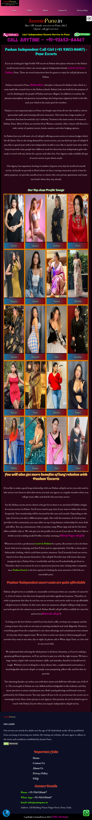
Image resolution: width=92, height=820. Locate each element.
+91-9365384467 (37, 792)
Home (14, 10)
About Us (38, 768)
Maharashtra (37, 85)
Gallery (30, 10)
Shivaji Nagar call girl (71, 535)
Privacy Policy (82, 10)
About (45, 10)
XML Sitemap (59, 816)
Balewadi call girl (51, 613)
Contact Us (62, 10)
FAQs (36, 778)
